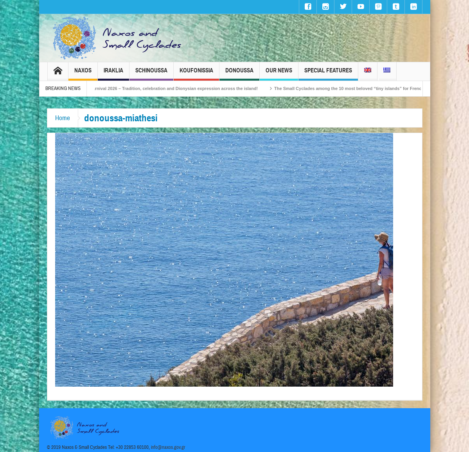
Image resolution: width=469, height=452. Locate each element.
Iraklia (113, 74)
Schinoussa (151, 74)
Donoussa (239, 74)
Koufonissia (196, 74)
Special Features (328, 74)
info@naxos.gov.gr (168, 447)
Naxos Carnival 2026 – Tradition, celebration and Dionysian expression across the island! (172, 88)
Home (62, 118)
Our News (279, 74)
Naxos (82, 74)
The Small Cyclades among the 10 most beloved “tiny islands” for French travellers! (365, 88)
